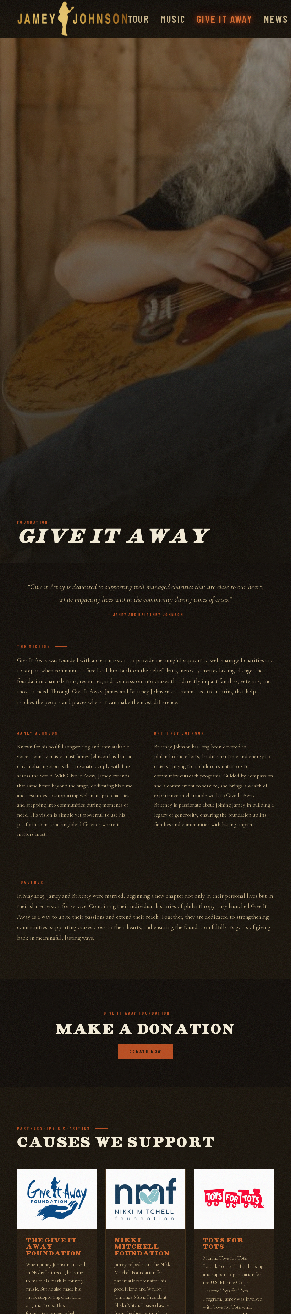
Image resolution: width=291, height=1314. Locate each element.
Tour (138, 19)
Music (172, 19)
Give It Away (224, 19)
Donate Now (145, 1051)
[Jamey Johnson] (72, 19)
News (276, 19)
